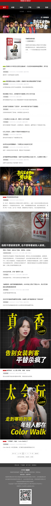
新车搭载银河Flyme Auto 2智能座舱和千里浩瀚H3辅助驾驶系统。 (20, 100)
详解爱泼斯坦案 (30, 38)
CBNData (38, 472)
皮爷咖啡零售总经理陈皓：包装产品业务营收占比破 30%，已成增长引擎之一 (25, 157)
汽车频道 (5, 96)
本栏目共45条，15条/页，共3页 (25, 457)
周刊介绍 (17, 465)
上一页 (19, 453)
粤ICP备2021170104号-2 (36, 483)
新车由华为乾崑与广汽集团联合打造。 (13, 137)
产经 (29, 7)
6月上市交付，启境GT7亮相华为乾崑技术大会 (16, 131)
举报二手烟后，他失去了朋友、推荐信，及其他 (16, 250)
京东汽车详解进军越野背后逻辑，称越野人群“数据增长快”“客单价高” (23, 299)
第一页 (14, 453)
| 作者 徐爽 (21, 253)
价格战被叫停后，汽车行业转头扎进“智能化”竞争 (16, 277)
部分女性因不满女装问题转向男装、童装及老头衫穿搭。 (18, 376)
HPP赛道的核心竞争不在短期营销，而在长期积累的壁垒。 (18, 87)
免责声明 (28, 474)
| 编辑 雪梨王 (28, 253)
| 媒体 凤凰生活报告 (21, 373)
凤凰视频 (5, 200)
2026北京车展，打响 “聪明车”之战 (13, 271)
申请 (27, 470)
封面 (12, 7)
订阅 (38, 7)
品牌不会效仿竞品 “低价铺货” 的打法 (13, 163)
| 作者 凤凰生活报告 (21, 444)
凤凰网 (21, 472)
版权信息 (22, 474)
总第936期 (30, 41)
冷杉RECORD (7, 253)
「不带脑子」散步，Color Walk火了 (17, 441)
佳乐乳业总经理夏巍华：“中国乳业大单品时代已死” (18, 144)
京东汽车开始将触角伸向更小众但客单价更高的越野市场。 (18, 305)
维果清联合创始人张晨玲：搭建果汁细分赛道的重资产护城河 (23, 81)
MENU (29, 11)
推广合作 (28, 465)
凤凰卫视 (26, 472)
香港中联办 (32, 472)
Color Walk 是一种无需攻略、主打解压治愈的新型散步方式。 (19, 447)
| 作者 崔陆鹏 (19, 72)
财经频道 (5, 72)
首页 (4, 7)
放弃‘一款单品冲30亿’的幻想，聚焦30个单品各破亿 (16, 150)
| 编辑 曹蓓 (26, 72)
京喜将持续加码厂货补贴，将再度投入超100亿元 (16, 112)
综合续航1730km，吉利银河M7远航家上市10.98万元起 (19, 94)
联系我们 (34, 465)
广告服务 (22, 465)
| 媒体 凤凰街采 (20, 200)
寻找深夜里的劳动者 (12, 197)
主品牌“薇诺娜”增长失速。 (10, 293)
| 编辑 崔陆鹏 (25, 109)
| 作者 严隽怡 (19, 302)
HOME (22, 11)
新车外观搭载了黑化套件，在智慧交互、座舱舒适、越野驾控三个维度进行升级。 (25, 125)
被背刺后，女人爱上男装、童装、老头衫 (18, 370)
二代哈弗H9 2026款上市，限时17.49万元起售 (16, 119)
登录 (46, 7)
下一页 (31, 453)
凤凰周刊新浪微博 (14, 472)
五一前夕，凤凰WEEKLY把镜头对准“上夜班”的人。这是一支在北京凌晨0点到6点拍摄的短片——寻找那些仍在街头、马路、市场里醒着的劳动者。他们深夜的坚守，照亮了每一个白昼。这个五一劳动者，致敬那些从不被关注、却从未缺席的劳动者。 (25, 205)
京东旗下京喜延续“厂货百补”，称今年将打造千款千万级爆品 (20, 106)
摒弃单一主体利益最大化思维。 (11, 75)
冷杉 (21, 7)
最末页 (36, 453)
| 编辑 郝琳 (18, 96)
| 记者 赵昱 (19, 122)
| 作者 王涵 (19, 109)
